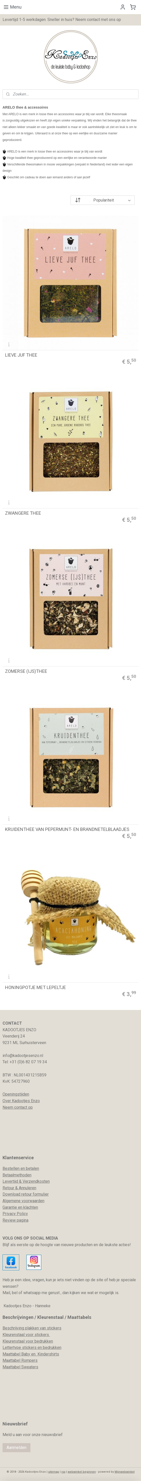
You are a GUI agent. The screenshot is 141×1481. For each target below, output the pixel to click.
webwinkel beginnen (82, 1471)
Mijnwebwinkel (125, 1471)
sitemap (53, 1471)
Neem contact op (18, 1107)
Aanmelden (16, 1447)
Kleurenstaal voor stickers (26, 1334)
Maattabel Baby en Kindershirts (31, 1354)
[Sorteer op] (102, 200)
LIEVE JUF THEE (21, 355)
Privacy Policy (15, 1213)
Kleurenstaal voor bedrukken (28, 1341)
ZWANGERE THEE (23, 513)
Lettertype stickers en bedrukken (32, 1347)
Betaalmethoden (17, 1175)
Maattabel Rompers (20, 1360)
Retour (8, 1188)
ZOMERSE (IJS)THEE (26, 671)
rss (63, 1471)
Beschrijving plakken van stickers (32, 1328)
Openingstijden (16, 1094)
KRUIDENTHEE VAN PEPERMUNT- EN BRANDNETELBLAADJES (67, 829)
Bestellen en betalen (21, 1168)
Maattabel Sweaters (20, 1367)
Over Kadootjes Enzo (21, 1100)
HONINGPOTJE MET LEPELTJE (35, 987)
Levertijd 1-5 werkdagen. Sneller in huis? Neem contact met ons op (62, 19)
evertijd (11, 1181)
